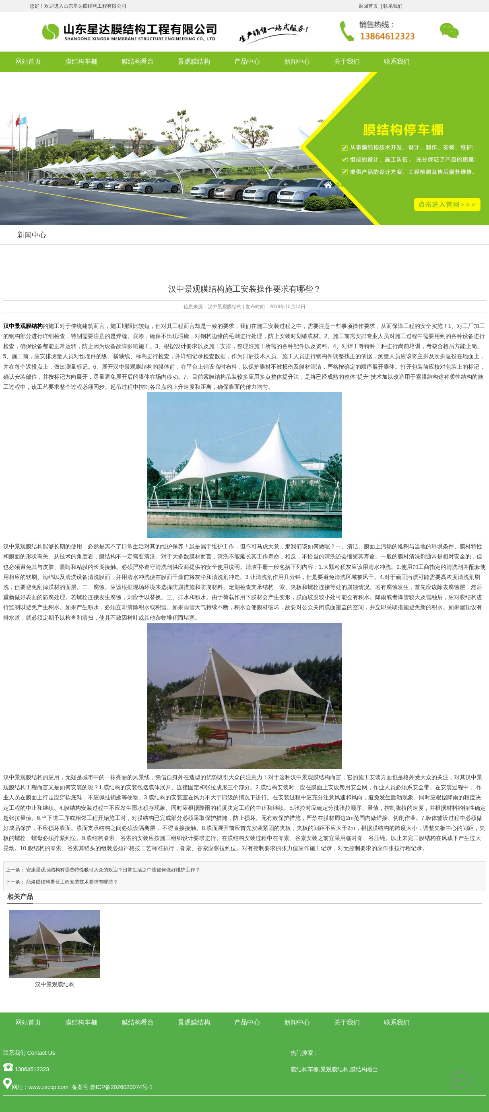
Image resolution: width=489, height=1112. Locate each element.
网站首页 (28, 61)
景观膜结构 (194, 61)
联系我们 (392, 6)
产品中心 (247, 61)
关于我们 (347, 61)
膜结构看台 (138, 61)
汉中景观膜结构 (224, 306)
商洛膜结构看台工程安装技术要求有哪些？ (71, 882)
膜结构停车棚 (395, 184)
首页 (366, 184)
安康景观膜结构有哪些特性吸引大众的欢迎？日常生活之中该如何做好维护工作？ (112, 870)
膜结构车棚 (81, 61)
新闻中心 (297, 61)
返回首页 (368, 6)
